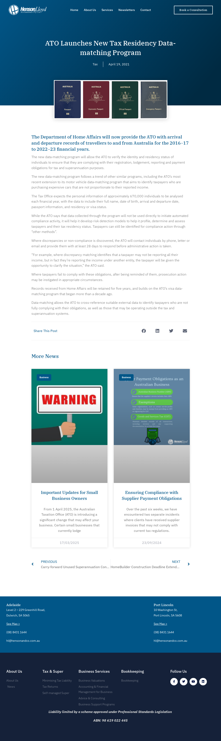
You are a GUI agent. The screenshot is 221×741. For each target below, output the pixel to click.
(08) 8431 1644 (16, 631)
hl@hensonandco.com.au (23, 639)
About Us (90, 10)
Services (107, 10)
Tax (94, 64)
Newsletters (126, 10)
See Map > (13, 623)
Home (74, 10)
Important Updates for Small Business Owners (69, 495)
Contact (145, 10)
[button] (144, 331)
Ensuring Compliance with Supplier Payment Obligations (151, 498)
